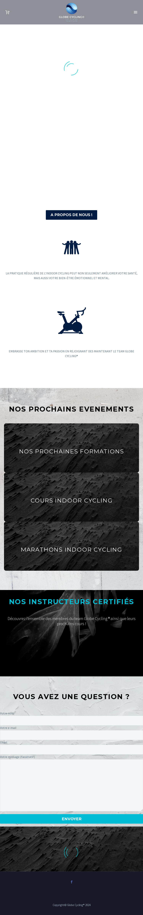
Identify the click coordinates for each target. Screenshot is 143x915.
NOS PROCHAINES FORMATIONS (71, 451)
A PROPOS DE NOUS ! (71, 215)
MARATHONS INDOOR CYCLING (71, 549)
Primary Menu (135, 12)
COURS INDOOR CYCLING (72, 500)
